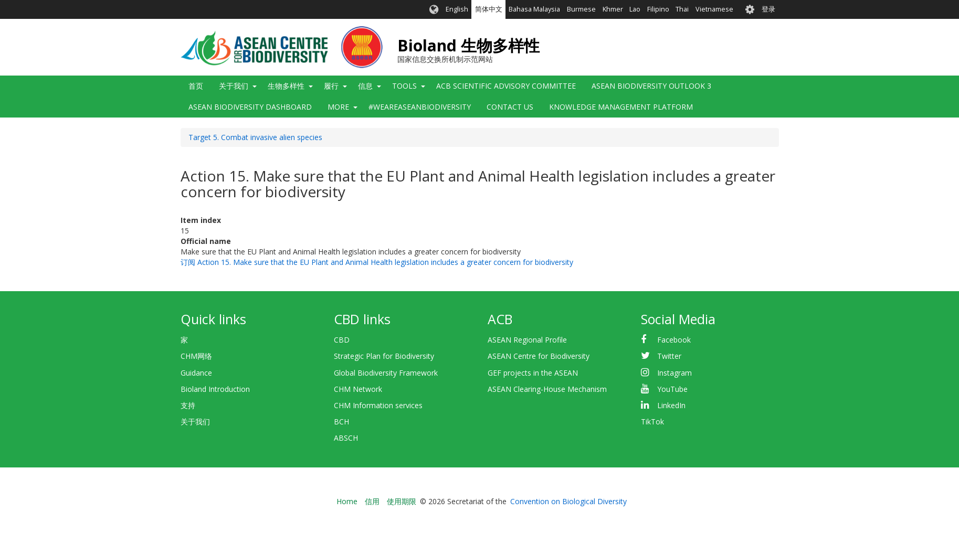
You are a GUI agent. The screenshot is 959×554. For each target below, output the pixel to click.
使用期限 (401, 501)
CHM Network (358, 389)
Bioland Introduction (215, 389)
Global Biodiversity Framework (386, 373)
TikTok (652, 422)
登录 (768, 9)
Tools (404, 86)
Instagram (674, 373)
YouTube (672, 389)
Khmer (613, 9)
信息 (365, 86)
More (338, 107)
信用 (372, 501)
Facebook (674, 340)
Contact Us (510, 107)
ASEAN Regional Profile (527, 340)
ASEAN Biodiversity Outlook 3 (651, 86)
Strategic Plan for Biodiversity (384, 356)
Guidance (196, 373)
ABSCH (346, 438)
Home (346, 501)
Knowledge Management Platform (621, 107)
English (457, 9)
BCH (341, 422)
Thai (682, 9)
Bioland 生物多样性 (468, 45)
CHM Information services (378, 405)
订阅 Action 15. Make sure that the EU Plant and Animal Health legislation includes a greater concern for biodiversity (377, 262)
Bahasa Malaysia (534, 9)
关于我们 (233, 86)
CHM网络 (196, 356)
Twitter (669, 356)
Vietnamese (714, 9)
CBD (342, 340)
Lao (634, 9)
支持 (188, 405)
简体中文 (488, 9)
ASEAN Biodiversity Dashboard (250, 107)
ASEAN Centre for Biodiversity (538, 356)
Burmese (581, 9)
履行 (331, 86)
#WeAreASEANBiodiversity (419, 107)
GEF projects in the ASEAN (533, 373)
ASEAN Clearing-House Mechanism (547, 389)
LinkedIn (671, 405)
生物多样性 (286, 86)
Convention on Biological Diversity (568, 501)
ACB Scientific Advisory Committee (506, 86)
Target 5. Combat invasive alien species (255, 137)
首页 (195, 86)
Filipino (658, 9)
